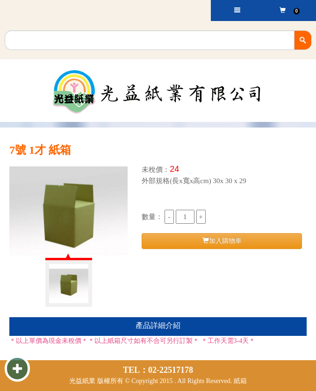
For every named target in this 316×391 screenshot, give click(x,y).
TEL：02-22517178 (158, 370)
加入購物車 (222, 240)
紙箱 (240, 380)
